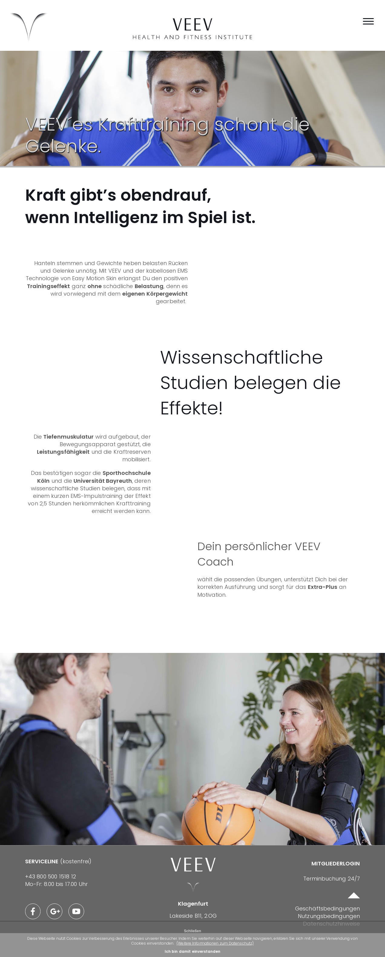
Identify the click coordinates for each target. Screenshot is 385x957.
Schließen (192, 931)
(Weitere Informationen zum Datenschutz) (219, 943)
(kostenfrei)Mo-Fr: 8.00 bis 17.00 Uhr (62, 896)
